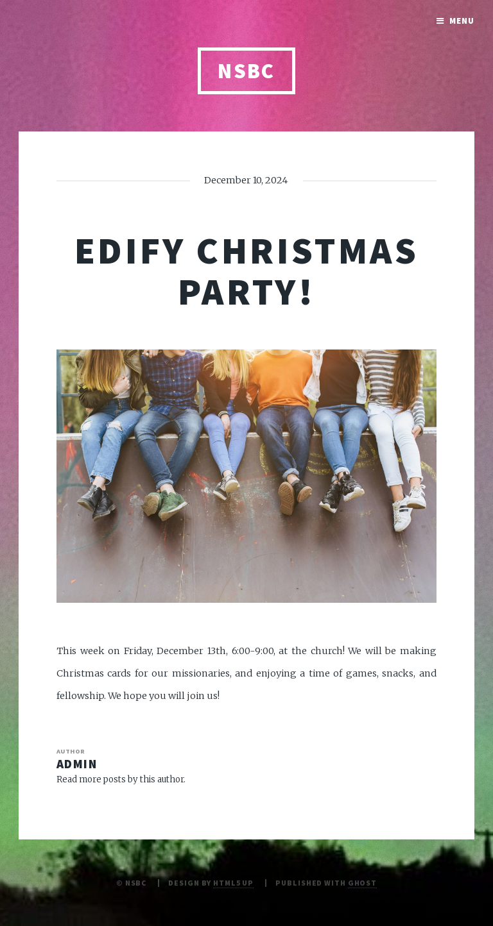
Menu (461, 20)
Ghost (362, 883)
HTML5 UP (233, 883)
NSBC (246, 71)
